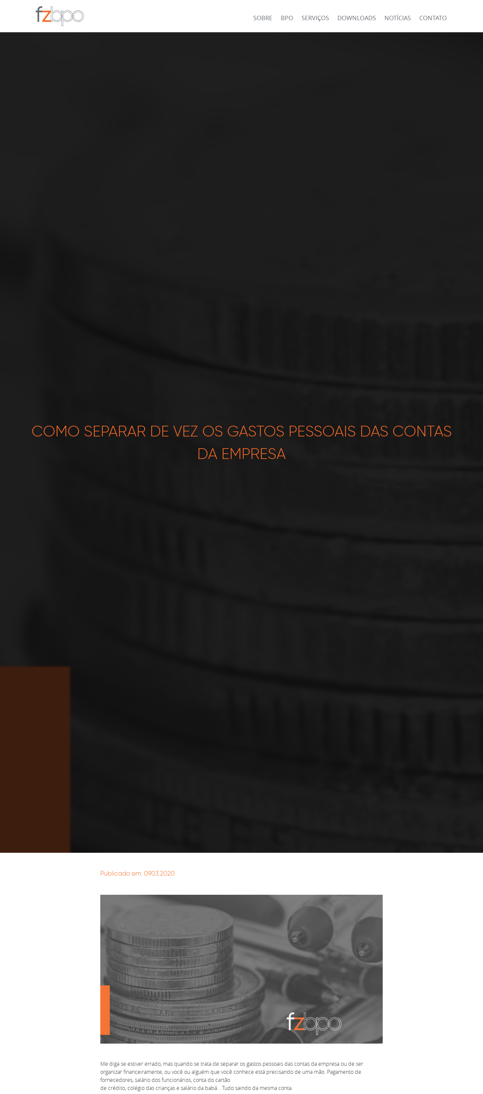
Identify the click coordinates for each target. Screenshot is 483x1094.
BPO (287, 18)
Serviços (315, 18)
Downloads (356, 18)
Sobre (262, 18)
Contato (433, 18)
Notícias (397, 18)
